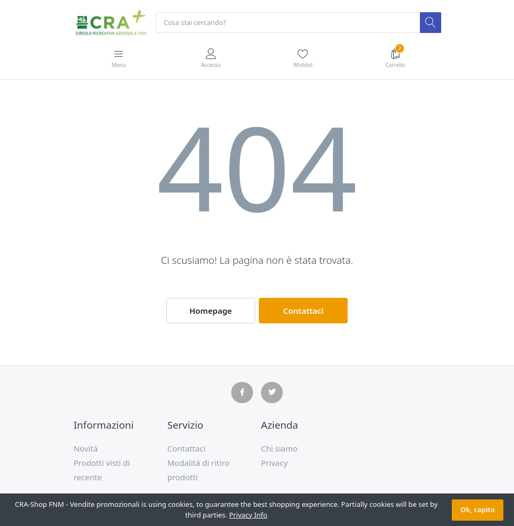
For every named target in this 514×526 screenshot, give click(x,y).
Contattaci (303, 311)
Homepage (210, 311)
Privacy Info (248, 515)
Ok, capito (477, 509)
